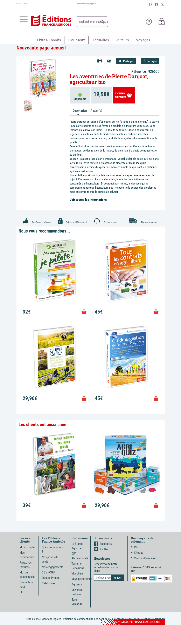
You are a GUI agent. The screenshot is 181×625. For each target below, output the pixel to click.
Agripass (76, 584)
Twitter (101, 549)
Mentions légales (51, 618)
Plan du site (33, 618)
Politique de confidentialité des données (86, 618)
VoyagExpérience (81, 579)
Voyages (143, 40)
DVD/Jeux (76, 40)
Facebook (103, 544)
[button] (102, 22)
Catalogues (48, 583)
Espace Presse (51, 578)
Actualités (100, 40)
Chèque (137, 553)
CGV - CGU (48, 572)
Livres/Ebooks (49, 40)
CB (134, 547)
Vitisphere (77, 573)
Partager (126, 61)
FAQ (22, 592)
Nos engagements (52, 567)
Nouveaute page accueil (41, 48)
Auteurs (122, 40)
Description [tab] (80, 111)
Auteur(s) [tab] (96, 111)
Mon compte (27, 547)
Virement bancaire (143, 558)
